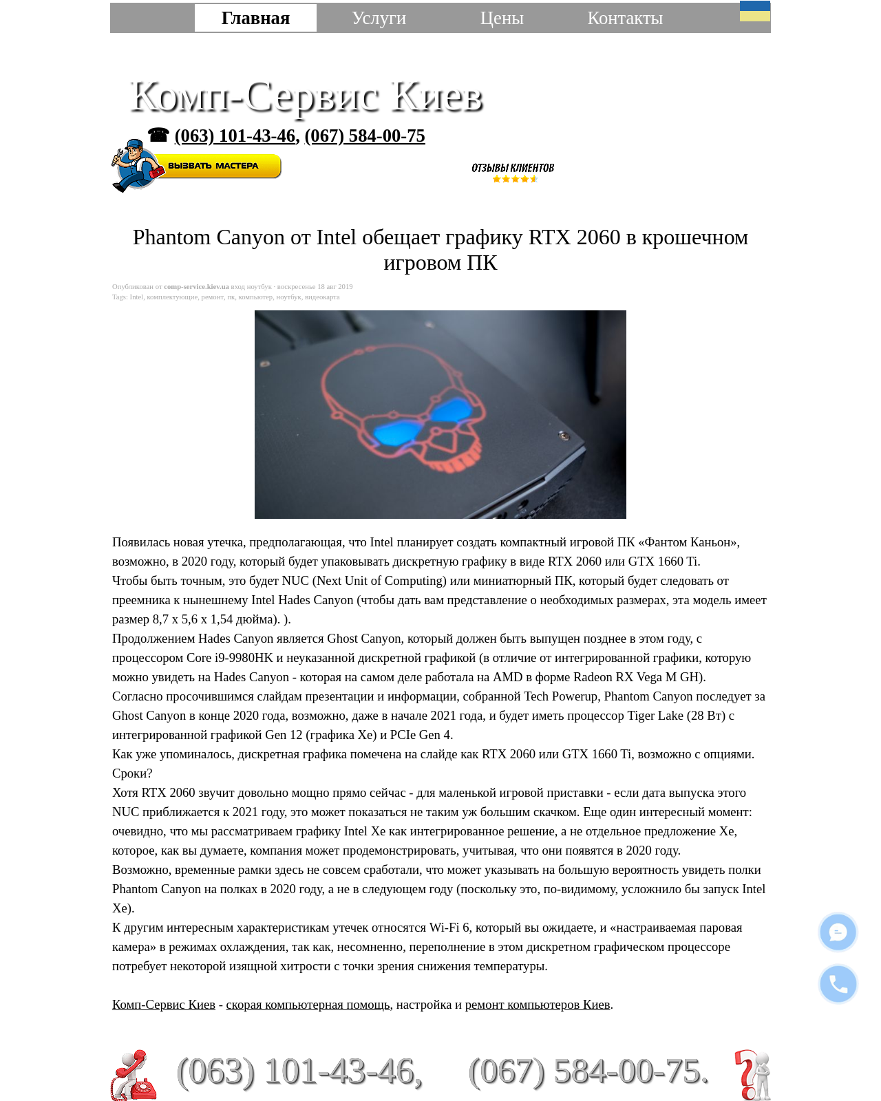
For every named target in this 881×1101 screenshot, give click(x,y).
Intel (137, 297)
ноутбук (289, 297)
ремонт (213, 297)
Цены (502, 18)
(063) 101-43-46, (299, 1070)
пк (231, 297)
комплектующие (172, 297)
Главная (256, 18)
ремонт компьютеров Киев (538, 1004)
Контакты (625, 18)
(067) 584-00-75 (364, 135)
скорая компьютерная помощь (308, 1004)
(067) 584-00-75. (588, 1069)
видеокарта (322, 297)
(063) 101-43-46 (235, 135)
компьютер (256, 297)
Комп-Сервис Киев (305, 94)
